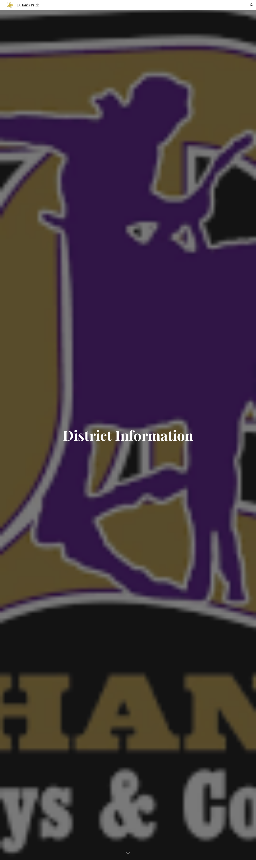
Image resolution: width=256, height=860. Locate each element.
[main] (128, 435)
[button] (251, 5)
